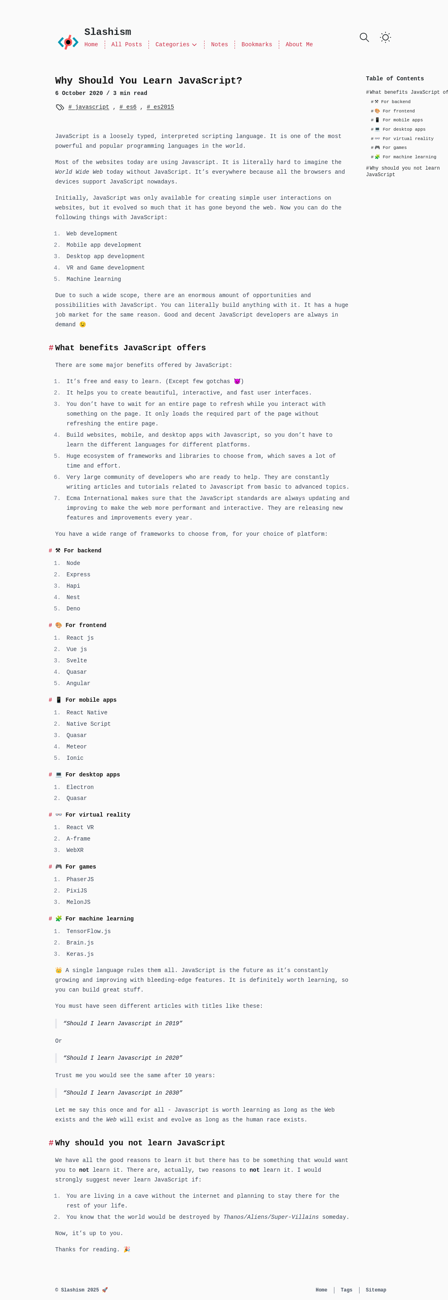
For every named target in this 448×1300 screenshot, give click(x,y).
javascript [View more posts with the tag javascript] (90, 107)
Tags (347, 1290)
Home (91, 44)
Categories (176, 44)
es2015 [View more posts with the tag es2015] (162, 107)
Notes (219, 44)
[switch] (385, 37)
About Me (299, 44)
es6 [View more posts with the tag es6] (130, 107)
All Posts (127, 44)
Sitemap (376, 1290)
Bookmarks (256, 44)
